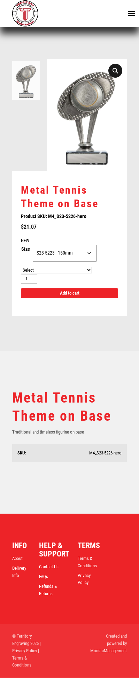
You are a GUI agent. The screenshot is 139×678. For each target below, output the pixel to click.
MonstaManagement (108, 651)
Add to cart (69, 293)
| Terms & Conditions (25, 658)
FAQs (43, 576)
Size (25, 249)
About (17, 558)
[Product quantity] (29, 278)
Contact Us (49, 567)
